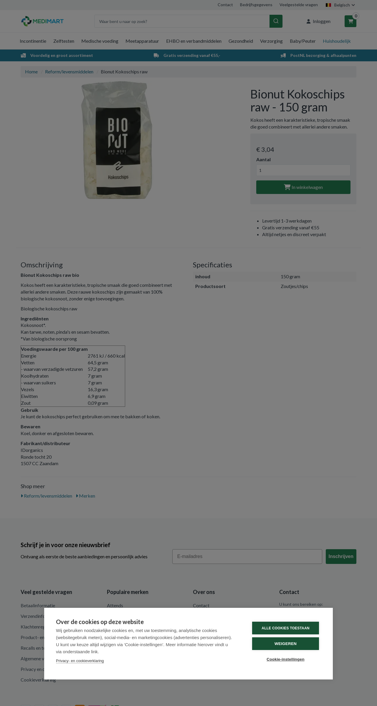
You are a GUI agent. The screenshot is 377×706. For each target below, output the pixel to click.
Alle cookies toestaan (285, 628)
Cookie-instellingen (285, 659)
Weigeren (286, 643)
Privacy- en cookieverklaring (80, 661)
